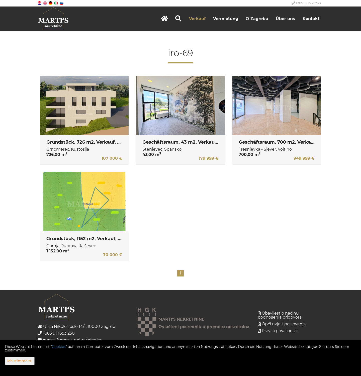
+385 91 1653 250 (306, 3)
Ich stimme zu (19, 361)
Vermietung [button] (225, 18)
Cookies (59, 346)
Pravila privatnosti (279, 330)
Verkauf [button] (197, 18)
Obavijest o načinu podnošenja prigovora (280, 315)
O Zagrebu (257, 18)
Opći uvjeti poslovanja (284, 324)
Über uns (285, 18)
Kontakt (311, 18)
